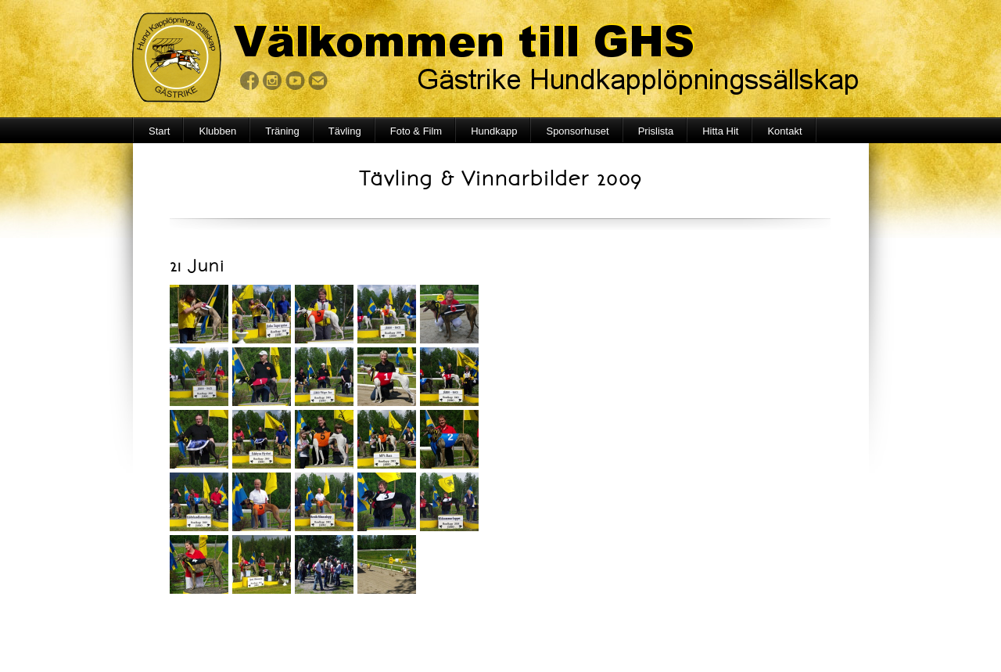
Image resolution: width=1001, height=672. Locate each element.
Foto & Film (416, 131)
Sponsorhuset (577, 131)
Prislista (656, 131)
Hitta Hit (720, 131)
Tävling (344, 131)
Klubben (217, 131)
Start (159, 131)
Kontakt (784, 131)
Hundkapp (494, 131)
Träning (282, 131)
